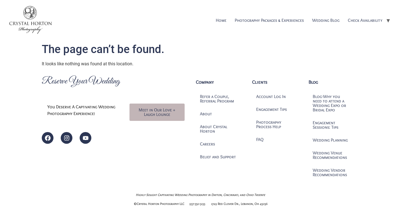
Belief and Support (218, 156)
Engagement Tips (271, 109)
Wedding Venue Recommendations (330, 155)
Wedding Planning (330, 140)
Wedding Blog (325, 20)
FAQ (259, 139)
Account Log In (271, 96)
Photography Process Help (268, 124)
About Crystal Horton (213, 129)
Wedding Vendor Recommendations (330, 172)
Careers (207, 144)
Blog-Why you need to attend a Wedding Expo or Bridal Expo (329, 103)
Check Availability (365, 20)
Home (221, 20)
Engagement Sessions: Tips (325, 125)
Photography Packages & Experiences (269, 20)
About (206, 113)
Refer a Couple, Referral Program (217, 99)
